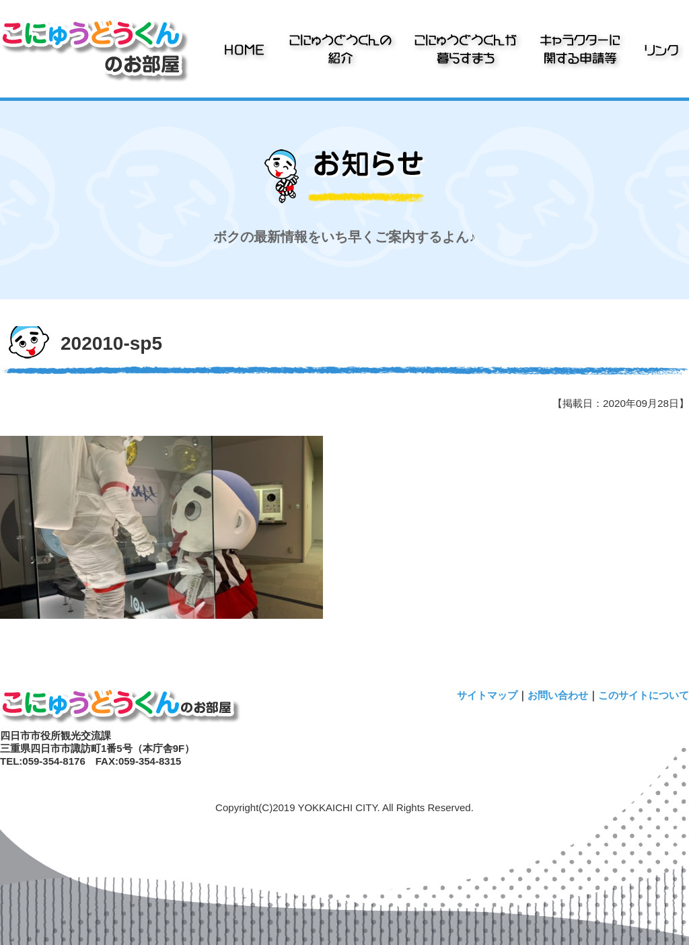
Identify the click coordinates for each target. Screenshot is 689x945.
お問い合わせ (558, 695)
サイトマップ (487, 695)
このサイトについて (643, 695)
